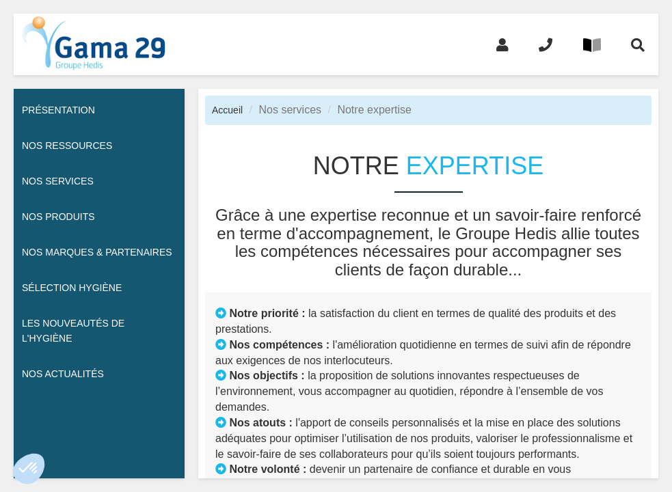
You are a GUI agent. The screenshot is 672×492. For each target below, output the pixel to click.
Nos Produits (58, 216)
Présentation (58, 110)
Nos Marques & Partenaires (97, 252)
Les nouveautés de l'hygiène (73, 331)
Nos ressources (67, 145)
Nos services (58, 181)
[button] (28, 468)
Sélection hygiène (72, 287)
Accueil (227, 110)
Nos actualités (63, 373)
